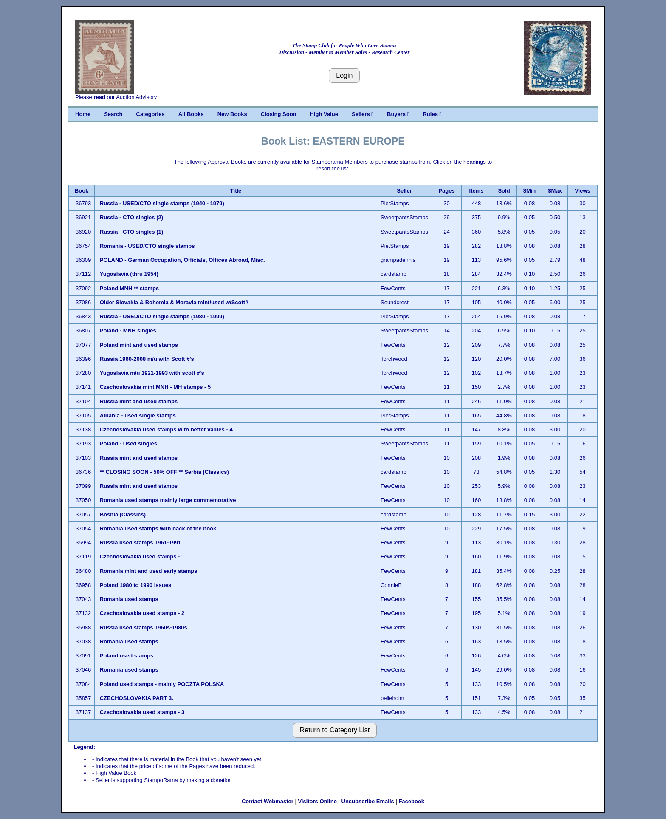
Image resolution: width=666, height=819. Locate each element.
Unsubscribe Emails (367, 801)
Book (82, 190)
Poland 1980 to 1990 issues (135, 585)
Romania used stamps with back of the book (158, 528)
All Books (191, 114)
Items (476, 190)
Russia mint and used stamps (139, 401)
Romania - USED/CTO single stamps (148, 246)
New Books (232, 114)
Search (113, 114)
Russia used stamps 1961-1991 (141, 542)
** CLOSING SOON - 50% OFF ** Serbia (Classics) (164, 472)
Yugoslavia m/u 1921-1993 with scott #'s (152, 373)
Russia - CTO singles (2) (132, 217)
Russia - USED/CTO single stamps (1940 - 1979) (162, 203)
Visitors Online (317, 801)
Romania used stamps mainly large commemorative (168, 500)
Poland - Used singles (128, 443)
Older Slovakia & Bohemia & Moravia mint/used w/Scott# (174, 302)
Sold (504, 190)
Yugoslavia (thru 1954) (129, 274)
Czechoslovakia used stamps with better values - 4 (167, 429)
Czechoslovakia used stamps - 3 (143, 712)
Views (582, 190)
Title (236, 190)
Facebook (411, 801)
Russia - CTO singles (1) (131, 232)
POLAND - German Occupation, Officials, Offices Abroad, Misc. (183, 260)
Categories (150, 114)
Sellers (362, 114)
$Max (555, 190)
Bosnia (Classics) (123, 514)
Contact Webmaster (267, 801)
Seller (404, 190)
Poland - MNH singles (128, 330)
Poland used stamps (127, 655)
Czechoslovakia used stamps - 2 (142, 613)
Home (82, 114)
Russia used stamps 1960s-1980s (144, 627)
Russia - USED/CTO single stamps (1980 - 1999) (163, 316)
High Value (324, 114)
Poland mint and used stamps (140, 345)
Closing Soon (278, 114)
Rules (432, 114)
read (99, 97)
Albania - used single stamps (138, 415)
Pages (446, 190)
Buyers (398, 114)
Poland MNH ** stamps (129, 288)
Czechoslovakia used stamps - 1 (143, 556)
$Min (529, 190)
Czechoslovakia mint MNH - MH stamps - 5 (155, 387)
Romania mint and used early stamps (149, 571)
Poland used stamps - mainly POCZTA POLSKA (162, 684)
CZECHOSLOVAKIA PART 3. (136, 698)
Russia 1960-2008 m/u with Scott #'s (147, 359)
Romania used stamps (130, 599)
